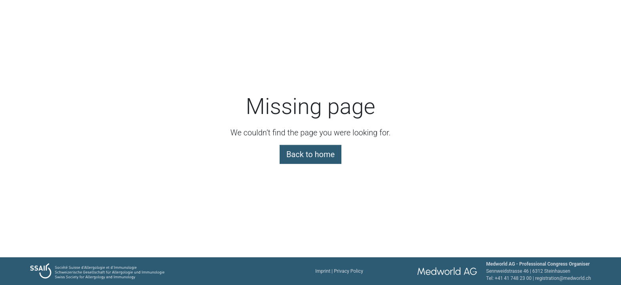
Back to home (310, 154)
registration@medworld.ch (563, 278)
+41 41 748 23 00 (513, 278)
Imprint (322, 271)
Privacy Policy (348, 271)
